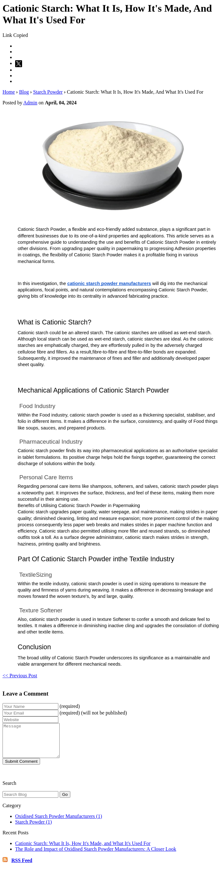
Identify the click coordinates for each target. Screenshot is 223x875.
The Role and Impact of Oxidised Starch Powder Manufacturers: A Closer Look (95, 855)
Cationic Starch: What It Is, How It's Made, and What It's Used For (82, 850)
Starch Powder (48, 92)
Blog (24, 92)
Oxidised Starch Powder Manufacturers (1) (58, 822)
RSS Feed (21, 867)
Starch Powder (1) (33, 828)
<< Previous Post (20, 675)
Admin (30, 102)
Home (9, 92)
